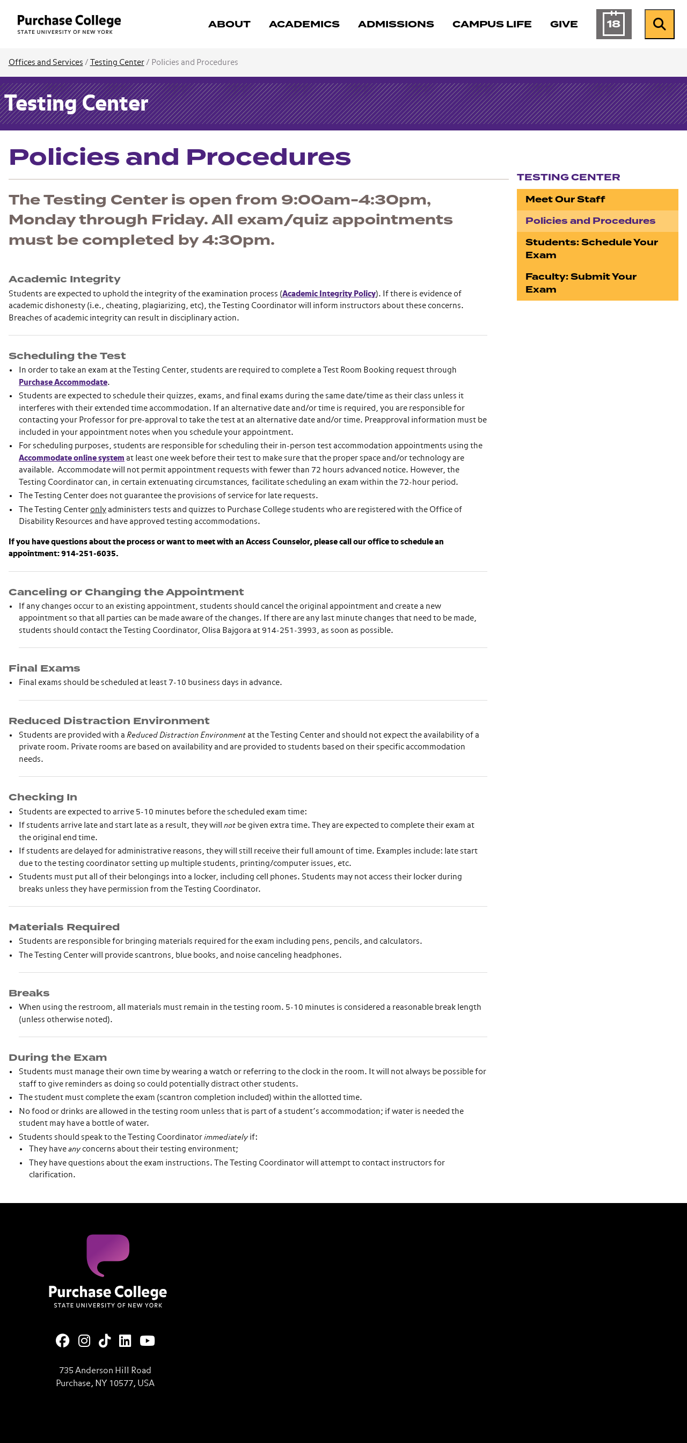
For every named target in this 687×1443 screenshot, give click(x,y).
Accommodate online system (72, 458)
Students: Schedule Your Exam (591, 249)
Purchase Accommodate (63, 382)
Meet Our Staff (565, 199)
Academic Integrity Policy (329, 294)
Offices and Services (46, 63)
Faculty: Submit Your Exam (581, 283)
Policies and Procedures (590, 221)
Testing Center (117, 63)
